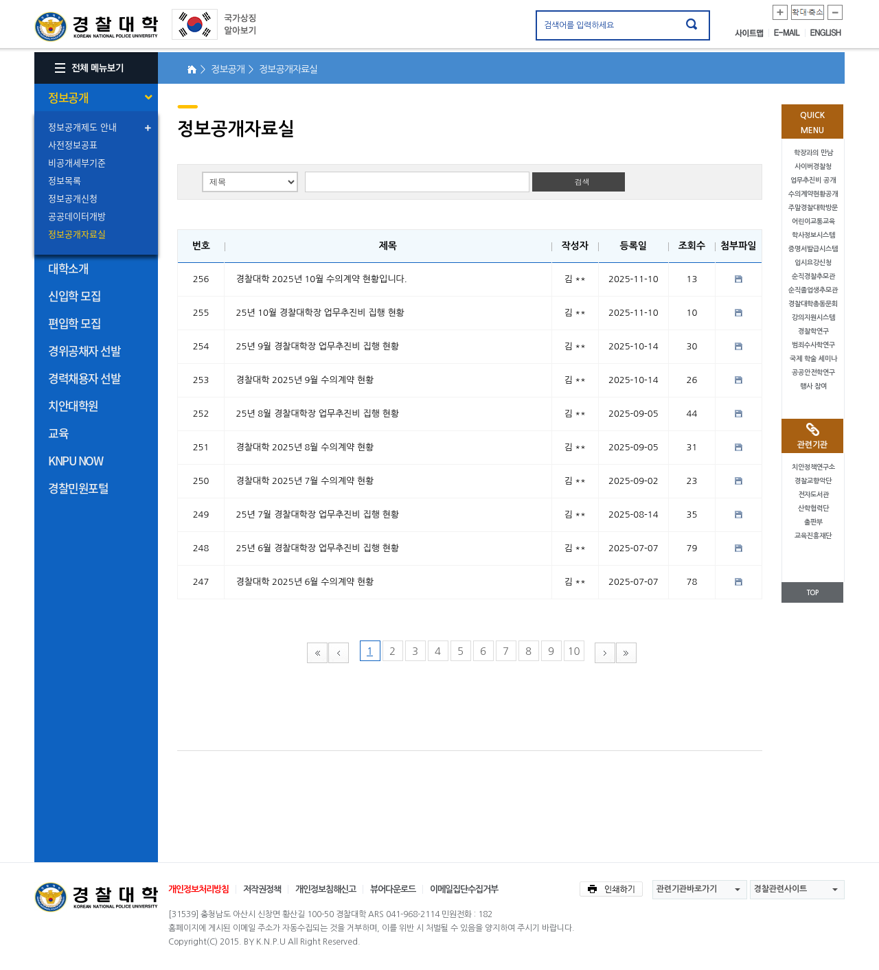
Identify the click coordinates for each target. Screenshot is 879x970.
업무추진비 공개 (813, 180)
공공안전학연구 (813, 372)
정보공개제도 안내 (82, 126)
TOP (812, 593)
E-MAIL (790, 33)
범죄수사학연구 (813, 345)
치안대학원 (73, 405)
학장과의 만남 (813, 153)
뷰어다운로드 (392, 889)
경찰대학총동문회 (813, 304)
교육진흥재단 (813, 536)
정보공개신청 (73, 198)
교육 (58, 432)
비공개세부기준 (77, 162)
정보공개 (68, 97)
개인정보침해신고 (325, 889)
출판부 (813, 522)
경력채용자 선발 (84, 377)
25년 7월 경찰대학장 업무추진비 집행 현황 (317, 514)
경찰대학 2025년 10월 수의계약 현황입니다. (321, 279)
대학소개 (68, 268)
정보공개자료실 (77, 233)
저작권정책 (262, 889)
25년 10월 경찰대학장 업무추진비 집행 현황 (320, 312)
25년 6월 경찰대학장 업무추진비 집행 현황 (317, 548)
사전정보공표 (73, 144)
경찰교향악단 (813, 481)
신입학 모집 (74, 295)
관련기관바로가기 (687, 889)
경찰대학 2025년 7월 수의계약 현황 (305, 480)
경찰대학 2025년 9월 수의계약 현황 (305, 380)
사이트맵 (752, 33)
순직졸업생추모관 (813, 290)
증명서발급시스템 (813, 249)
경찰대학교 (96, 897)
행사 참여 (813, 386)
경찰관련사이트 (780, 889)
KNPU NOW (75, 460)
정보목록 (64, 180)
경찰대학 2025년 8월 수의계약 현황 (305, 447)
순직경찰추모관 (813, 276)
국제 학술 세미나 (813, 359)
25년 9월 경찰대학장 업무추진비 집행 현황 (317, 346)
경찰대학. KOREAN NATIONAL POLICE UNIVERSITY (96, 27)
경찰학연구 (813, 331)
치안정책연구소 (813, 467)
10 (573, 651)
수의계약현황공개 (813, 194)
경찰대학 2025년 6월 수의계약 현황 (305, 581)
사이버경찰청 (813, 166)
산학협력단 (813, 508)
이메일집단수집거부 (464, 889)
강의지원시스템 (813, 317)
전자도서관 (813, 495)
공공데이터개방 (77, 215)
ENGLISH (825, 33)
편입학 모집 (74, 323)
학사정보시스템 (813, 235)
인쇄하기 (611, 889)
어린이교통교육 (813, 221)
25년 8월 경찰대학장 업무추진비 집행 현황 (317, 413)
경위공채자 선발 (84, 350)
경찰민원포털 (78, 487)
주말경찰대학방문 (813, 208)
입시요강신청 (813, 262)
